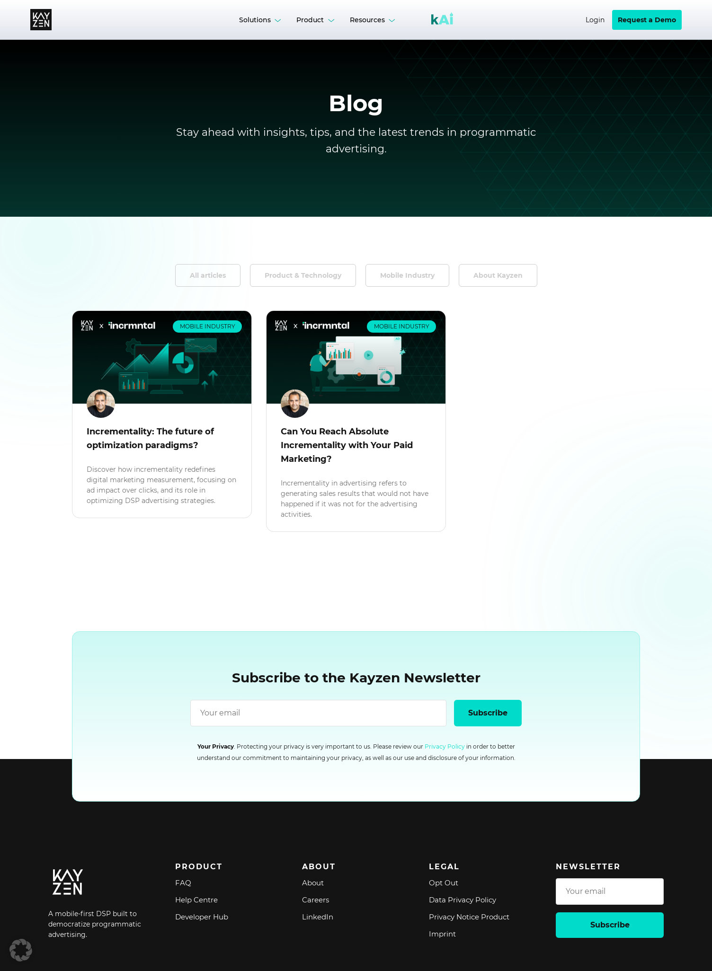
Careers (315, 899)
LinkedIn (317, 916)
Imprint (442, 933)
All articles (208, 275)
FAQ (183, 882)
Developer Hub (201, 916)
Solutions (255, 20)
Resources (367, 20)
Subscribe (487, 712)
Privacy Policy (445, 746)
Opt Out (443, 882)
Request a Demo (647, 20)
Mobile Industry (407, 275)
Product (310, 20)
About (313, 882)
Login (595, 20)
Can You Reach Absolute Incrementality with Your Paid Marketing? (347, 445)
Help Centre (196, 899)
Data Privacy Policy (462, 899)
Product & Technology (303, 275)
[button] (21, 950)
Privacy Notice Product (469, 916)
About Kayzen (498, 275)
